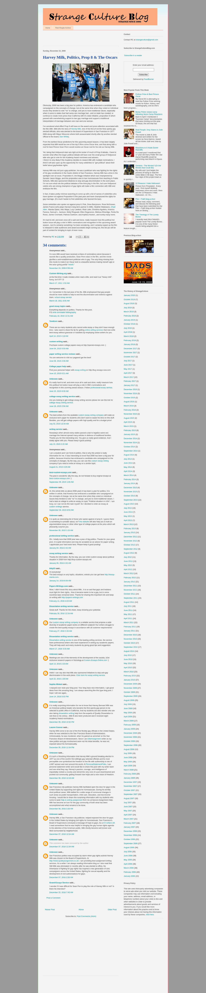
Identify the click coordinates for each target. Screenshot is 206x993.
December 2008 (130, 733)
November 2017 (130, 352)
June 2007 (128, 806)
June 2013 (128, 512)
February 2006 (130, 872)
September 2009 (130, 696)
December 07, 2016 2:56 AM (61, 877)
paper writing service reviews (62, 354)
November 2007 (130, 786)
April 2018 (128, 332)
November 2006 (130, 835)
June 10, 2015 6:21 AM (59, 373)
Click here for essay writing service (90, 675)
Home (47, 28)
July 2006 (128, 852)
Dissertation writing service (61, 606)
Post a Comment (53, 898)
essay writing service (58, 553)
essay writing (80, 370)
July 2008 (128, 753)
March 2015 (129, 426)
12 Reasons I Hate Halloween (147, 183)
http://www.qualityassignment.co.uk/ (64, 861)
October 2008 (129, 741)
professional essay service (101, 388)
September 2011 (130, 598)
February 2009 (130, 725)
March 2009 (129, 721)
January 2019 (129, 320)
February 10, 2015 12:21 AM (61, 316)
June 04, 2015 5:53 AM (59, 348)
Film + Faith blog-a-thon (145, 199)
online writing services (94, 330)
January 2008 (129, 778)
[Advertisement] (76, 38)
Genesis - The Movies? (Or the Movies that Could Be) (148, 166)
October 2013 (129, 496)
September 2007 (130, 794)
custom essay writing (100, 461)
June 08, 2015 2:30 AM (59, 361)
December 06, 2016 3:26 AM (61, 809)
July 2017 (128, 361)
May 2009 (128, 712)
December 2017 (130, 348)
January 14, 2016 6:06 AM (60, 581)
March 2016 (129, 406)
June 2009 (128, 708)
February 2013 (130, 528)
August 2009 (129, 700)
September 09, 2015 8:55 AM (61, 510)
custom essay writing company (91, 415)
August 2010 (129, 651)
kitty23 (52, 568)
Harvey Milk (76, 129)
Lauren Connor (56, 727)
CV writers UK (109, 823)
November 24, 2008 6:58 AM (61, 268)
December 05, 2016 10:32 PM (61, 722)
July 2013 (128, 508)
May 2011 (128, 614)
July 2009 (128, 704)
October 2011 (129, 594)
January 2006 (129, 876)
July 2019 (128, 308)
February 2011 (130, 627)
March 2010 (129, 672)
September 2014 (130, 451)
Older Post (112, 909)
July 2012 (128, 557)
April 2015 (128, 422)
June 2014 (128, 463)
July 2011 (128, 606)
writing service (55, 429)
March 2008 (129, 770)
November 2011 (130, 590)
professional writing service (61, 536)
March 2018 (129, 336)
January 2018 (129, 344)
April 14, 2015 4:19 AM (58, 336)
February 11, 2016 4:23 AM (60, 601)
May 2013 (128, 516)
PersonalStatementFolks (96, 764)
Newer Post (50, 909)
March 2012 (129, 573)
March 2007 (129, 819)
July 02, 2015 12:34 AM (59, 424)
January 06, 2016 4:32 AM (60, 563)
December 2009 (130, 684)
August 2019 (129, 303)
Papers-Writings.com (58, 586)
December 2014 (130, 438)
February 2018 (130, 340)
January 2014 (129, 483)
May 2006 (128, 860)
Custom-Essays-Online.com (95, 660)
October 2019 (129, 299)
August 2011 (129, 602)
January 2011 (129, 631)
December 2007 (130, 782)
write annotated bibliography (64, 312)
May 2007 (128, 811)
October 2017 (129, 357)
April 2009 (128, 716)
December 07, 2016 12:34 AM (61, 834)
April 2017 (128, 373)
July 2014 (128, 459)
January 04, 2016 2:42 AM (60, 548)
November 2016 (130, 393)
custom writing (56, 341)
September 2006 (130, 843)
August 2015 (129, 418)
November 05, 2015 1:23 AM (61, 530)
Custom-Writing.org (58, 273)
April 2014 (128, 471)
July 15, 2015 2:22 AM (58, 444)
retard (70, 264)
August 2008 (129, 749)
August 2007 (129, 798)
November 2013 (130, 491)
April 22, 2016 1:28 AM (58, 679)
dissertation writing (66, 713)
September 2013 (130, 500)
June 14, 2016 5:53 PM (59, 696)
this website (84, 522)
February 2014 (130, 479)
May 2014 (128, 467)
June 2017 (128, 365)
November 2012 (130, 541)
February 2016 (130, 410)
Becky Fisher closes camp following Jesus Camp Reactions (148, 113)
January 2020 (129, 295)
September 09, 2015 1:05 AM (61, 482)
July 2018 (128, 328)
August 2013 (129, 504)
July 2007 (128, 802)
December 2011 (130, 586)
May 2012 (128, 565)
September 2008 (130, 745)
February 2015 (130, 430)
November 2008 (130, 737)
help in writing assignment (71, 800)
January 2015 (129, 434)
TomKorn (53, 321)
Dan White (64, 137)
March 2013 (129, 524)
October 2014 (129, 447)
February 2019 (130, 316)
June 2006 (128, 856)
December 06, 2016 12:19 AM (61, 778)
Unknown (53, 379)
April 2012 (128, 569)
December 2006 (130, 831)
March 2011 (129, 622)
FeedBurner (149, 79)
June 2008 (128, 757)
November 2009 (130, 688)
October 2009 (129, 692)
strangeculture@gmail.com (147, 40)
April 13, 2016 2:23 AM (58, 664)
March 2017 (129, 377)
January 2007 (129, 827)
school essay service (63, 297)
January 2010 (129, 680)
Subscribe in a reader (133, 55)
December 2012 (130, 537)
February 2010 (130, 676)
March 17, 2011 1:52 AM (59, 283)
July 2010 (128, 655)
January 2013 (129, 532)
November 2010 (130, 639)
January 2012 (129, 582)
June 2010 (128, 659)
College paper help (57, 366)
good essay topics (57, 306)
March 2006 (129, 868)
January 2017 (129, 385)
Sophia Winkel (55, 684)
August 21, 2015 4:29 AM (59, 467)
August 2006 (129, 847)
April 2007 (128, 815)
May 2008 (128, 762)
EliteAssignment (94, 739)
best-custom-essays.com (60, 472)
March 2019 (129, 312)
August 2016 (129, 402)
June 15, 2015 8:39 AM (59, 391)
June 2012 (128, 561)
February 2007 (130, 823)
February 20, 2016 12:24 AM (61, 613)
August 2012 (129, 553)
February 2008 (130, 774)
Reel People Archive (63, 28)
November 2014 (130, 442)
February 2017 (130, 381)
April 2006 (128, 864)
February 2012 (130, 577)
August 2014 (129, 455)
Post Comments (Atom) (86, 916)
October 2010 (129, 643)
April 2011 (128, 618)
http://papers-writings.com (72, 597)
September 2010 (130, 647)
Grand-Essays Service (59, 883)
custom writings (56, 507)
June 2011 (128, 610)
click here (150, 914)
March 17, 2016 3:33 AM (59, 649)
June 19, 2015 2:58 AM (59, 406)
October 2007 (129, 790)
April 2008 (128, 766)
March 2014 (129, 475)
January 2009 (129, 729)
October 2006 (129, 839)
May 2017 (128, 369)
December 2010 (130, 635)
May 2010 (128, 663)
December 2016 (130, 389)
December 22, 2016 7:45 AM (61, 892)
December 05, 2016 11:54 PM (61, 747)
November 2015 (130, 414)
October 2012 (129, 545)
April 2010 (128, 667)
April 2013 (128, 520)
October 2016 (129, 398)
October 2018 (129, 324)
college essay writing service (62, 396)
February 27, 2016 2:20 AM (60, 631)
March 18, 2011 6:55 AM (59, 301)
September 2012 (130, 549)
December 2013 (130, 487)
